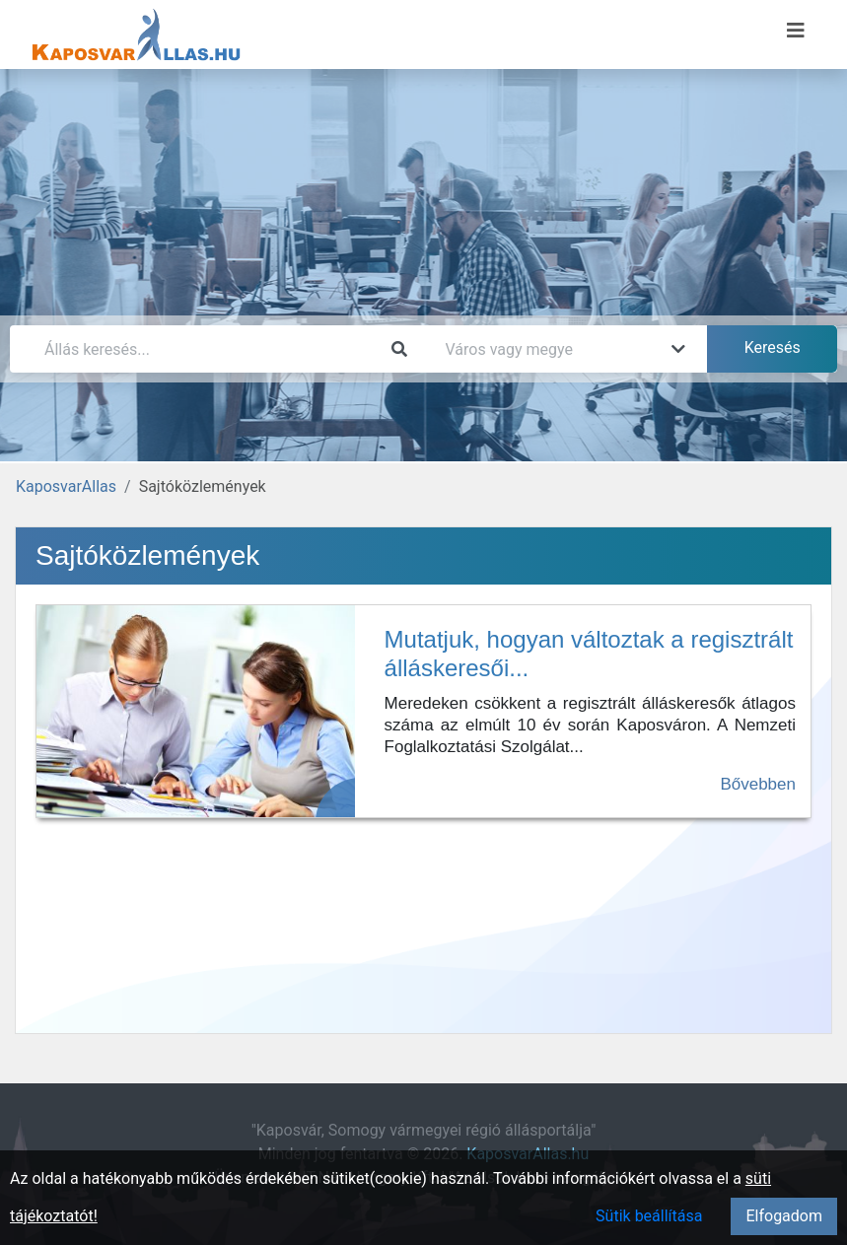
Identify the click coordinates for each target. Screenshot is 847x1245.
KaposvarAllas (66, 486)
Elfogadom (783, 1216)
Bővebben (758, 784)
